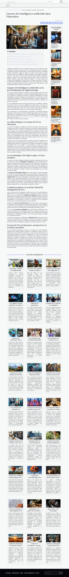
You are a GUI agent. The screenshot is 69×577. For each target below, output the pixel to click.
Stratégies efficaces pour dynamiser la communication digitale (34, 442)
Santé (21, 573)
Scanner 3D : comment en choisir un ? (54, 46)
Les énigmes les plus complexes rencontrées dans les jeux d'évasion (16, 305)
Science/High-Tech (15, 10)
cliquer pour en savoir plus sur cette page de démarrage (33, 117)
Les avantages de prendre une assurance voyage (56, 120)
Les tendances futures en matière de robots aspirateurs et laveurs (53, 409)
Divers (37, 573)
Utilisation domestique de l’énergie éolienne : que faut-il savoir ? (16, 545)
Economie (8, 573)
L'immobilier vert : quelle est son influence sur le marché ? (34, 510)
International (15, 573)
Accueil (8, 10)
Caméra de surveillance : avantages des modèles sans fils (34, 545)
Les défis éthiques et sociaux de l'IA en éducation (19, 56)
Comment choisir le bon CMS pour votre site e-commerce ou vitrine (16, 442)
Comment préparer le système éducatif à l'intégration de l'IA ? (23, 61)
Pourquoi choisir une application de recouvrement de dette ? (56, 139)
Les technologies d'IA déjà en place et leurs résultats (20, 59)
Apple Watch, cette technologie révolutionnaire (53, 510)
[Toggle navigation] (7, 5)
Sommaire (12, 51)
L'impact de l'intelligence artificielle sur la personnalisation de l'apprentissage (26, 54)
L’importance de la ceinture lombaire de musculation (55, 101)
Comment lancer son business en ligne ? (56, 83)
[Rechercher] (53, 1)
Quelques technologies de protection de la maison (53, 545)
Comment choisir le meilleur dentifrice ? (56, 64)
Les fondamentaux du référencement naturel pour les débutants (53, 477)
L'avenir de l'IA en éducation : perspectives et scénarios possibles (23, 64)
